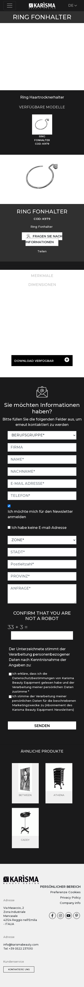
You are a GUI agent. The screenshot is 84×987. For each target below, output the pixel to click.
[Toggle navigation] (9, 5)
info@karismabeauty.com (21, 944)
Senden (42, 726)
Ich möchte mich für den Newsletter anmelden (40, 514)
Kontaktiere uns (19, 969)
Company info (70, 903)
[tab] (42, 130)
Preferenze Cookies (65, 892)
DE (72, 5)
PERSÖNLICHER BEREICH (60, 887)
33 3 (18, 627)
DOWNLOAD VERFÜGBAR (41, 360)
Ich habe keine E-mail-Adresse (39, 528)
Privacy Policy (70, 897)
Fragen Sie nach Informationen (44, 239)
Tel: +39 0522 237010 (18, 948)
